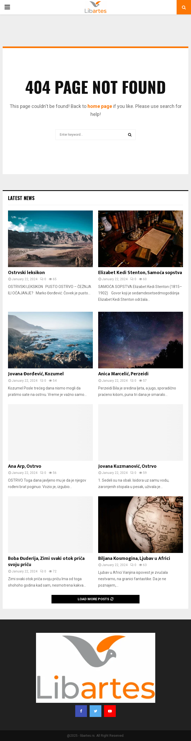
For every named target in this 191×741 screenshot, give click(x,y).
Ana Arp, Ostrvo (24, 466)
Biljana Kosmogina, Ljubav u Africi (134, 559)
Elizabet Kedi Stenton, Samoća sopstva (140, 273)
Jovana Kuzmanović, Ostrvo (127, 466)
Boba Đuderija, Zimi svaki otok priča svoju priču (46, 562)
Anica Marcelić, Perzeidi (123, 374)
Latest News (21, 197)
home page (99, 106)
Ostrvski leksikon (26, 273)
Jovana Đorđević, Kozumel (36, 374)
